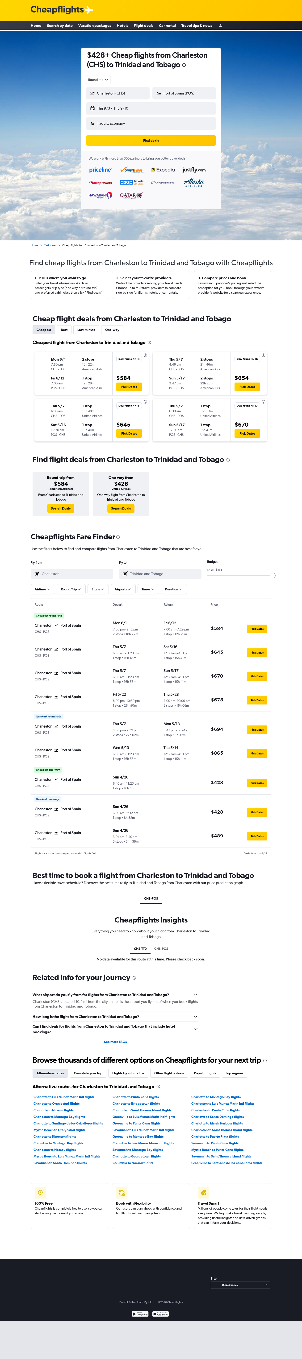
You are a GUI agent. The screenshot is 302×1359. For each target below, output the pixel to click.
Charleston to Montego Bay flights (59, 1113)
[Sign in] (220, 26)
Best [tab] (64, 326)
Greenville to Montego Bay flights (138, 1133)
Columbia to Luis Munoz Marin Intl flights (143, 1139)
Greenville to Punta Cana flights (136, 1119)
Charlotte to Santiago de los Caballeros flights (68, 1119)
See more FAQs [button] (115, 1038)
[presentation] (184, 65)
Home (36, 26)
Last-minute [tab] (86, 326)
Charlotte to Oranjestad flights (57, 1100)
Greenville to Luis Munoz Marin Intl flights (144, 1113)
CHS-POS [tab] (151, 895)
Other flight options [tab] (169, 1069)
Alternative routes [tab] (50, 1069)
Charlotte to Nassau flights (54, 1106)
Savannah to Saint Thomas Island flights (221, 1152)
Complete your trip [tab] (88, 1069)
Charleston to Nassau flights (55, 1146)
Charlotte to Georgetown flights (137, 1152)
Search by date (60, 26)
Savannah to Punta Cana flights (215, 1139)
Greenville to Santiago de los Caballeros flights (226, 1159)
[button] (115, 107)
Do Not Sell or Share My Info (135, 1298)
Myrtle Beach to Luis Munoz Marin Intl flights (67, 1152)
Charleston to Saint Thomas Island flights (221, 1126)
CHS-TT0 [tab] (140, 945)
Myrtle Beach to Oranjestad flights (59, 1126)
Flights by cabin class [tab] (128, 1069)
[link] (60, 504)
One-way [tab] (112, 326)
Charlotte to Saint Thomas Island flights (142, 1106)
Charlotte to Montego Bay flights (216, 1093)
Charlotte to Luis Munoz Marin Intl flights (64, 1093)
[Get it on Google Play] (140, 1310)
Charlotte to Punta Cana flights (136, 1093)
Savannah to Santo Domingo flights (60, 1159)
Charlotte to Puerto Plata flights (215, 1133)
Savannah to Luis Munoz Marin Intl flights (143, 1126)
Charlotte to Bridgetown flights (136, 1100)
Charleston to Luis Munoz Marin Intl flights (222, 1100)
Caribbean (50, 241)
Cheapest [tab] (44, 326)
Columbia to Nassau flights (133, 1159)
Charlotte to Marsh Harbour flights (217, 1119)
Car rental (167, 26)
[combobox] (98, 79)
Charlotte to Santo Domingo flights (217, 1113)
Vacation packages (94, 26)
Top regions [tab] (234, 1069)
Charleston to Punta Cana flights (215, 1106)
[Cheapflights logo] (57, 10)
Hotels (122, 26)
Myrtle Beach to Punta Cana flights (217, 1146)
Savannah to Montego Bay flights (138, 1146)
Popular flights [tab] (205, 1069)
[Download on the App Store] (160, 1310)
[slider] (273, 572)
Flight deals (143, 26)
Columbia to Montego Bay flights (58, 1139)
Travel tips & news (196, 26)
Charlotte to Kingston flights (55, 1133)
